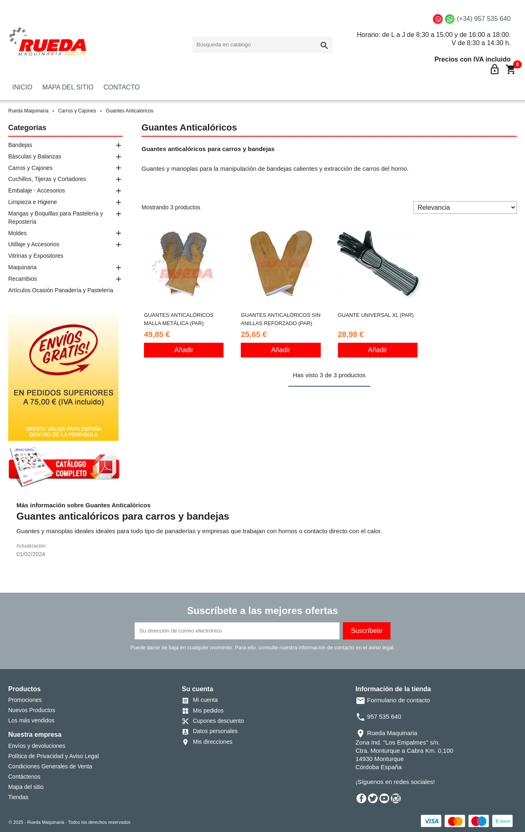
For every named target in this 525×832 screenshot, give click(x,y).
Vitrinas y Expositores (35, 255)
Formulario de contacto (393, 700)
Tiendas (18, 797)
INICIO (22, 87)
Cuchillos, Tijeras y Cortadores (47, 179)
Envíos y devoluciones (36, 746)
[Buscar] (262, 45)
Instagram (396, 798)
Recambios (22, 278)
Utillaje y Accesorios (33, 244)
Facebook (361, 798)
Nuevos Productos (31, 710)
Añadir (183, 349)
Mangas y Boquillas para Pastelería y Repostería (55, 217)
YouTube (384, 798)
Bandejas (20, 145)
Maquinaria (22, 267)
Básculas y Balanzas (34, 156)
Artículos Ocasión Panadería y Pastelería (60, 290)
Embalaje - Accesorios (36, 190)
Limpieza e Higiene (32, 202)
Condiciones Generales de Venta (50, 766)
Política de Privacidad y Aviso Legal (53, 756)
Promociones (25, 700)
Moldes (17, 233)
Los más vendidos (31, 720)
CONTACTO (121, 87)
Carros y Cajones (30, 168)
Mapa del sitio (25, 787)
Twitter (373, 798)
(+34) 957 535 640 (484, 18)
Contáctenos (24, 776)
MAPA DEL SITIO (67, 87)
